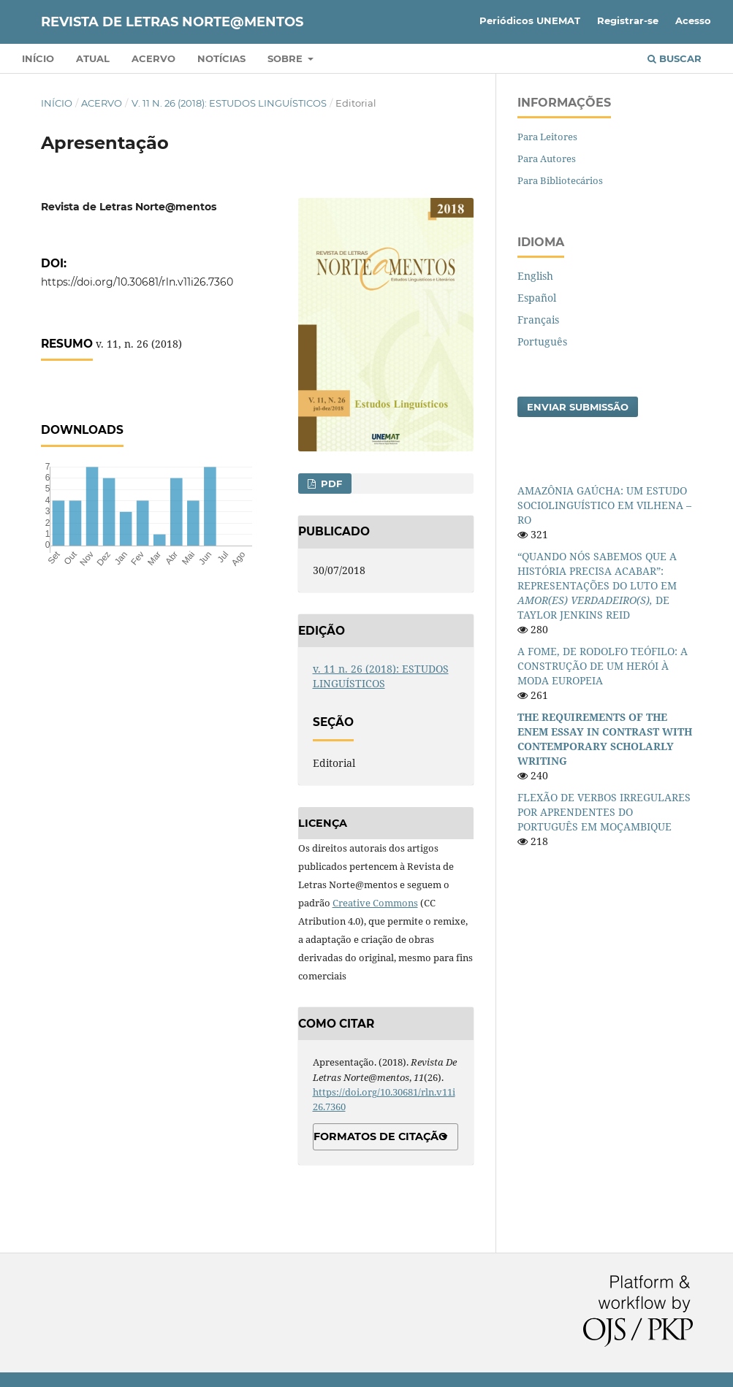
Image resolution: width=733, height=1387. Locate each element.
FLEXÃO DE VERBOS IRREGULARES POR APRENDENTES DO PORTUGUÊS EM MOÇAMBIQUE (604, 811)
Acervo (153, 58)
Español (536, 298)
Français (538, 319)
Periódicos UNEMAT (529, 20)
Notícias (221, 58)
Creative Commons (375, 902)
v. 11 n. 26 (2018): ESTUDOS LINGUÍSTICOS (229, 103)
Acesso (693, 20)
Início (38, 58)
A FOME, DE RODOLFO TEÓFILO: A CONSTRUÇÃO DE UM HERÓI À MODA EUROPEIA (602, 665)
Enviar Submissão (577, 407)
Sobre (286, 58)
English (535, 276)
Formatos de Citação (380, 1136)
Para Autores (546, 158)
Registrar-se (627, 20)
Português (542, 341)
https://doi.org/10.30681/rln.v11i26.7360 (137, 282)
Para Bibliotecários (560, 180)
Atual (93, 58)
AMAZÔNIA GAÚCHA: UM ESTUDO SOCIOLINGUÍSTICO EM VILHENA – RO (604, 505)
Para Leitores (547, 136)
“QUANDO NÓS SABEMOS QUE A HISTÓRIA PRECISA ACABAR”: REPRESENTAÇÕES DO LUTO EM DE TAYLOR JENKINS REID (597, 585)
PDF (330, 483)
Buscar (674, 58)
